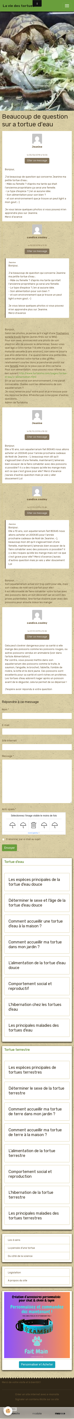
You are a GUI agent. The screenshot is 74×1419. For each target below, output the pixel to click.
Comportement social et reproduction (30, 1174)
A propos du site (17, 1280)
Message (7, 756)
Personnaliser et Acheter (37, 1364)
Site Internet (9, 740)
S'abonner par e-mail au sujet (23, 839)
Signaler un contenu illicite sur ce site (37, 1399)
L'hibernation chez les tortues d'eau (34, 1007)
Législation (14, 1272)
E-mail (5, 725)
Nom (4, 709)
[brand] (19, 5)
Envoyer (9, 848)
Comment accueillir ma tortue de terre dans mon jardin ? (35, 1111)
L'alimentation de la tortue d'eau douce (37, 965)
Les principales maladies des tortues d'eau (33, 1028)
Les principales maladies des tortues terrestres (33, 1215)
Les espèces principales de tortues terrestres (32, 1070)
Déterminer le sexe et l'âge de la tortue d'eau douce (37, 903)
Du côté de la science (20, 1256)
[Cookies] (8, 1411)
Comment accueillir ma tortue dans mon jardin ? (35, 944)
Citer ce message (37, 160)
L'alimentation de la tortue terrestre (31, 1153)
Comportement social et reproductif (30, 986)
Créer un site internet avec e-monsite (37, 1394)
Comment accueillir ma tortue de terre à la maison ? (35, 1132)
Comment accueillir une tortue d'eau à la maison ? (35, 923)
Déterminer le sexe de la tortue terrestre (36, 1090)
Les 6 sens (14, 1240)
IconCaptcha (33, 833)
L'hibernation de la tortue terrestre (30, 1195)
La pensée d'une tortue (21, 1248)
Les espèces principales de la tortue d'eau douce (34, 882)
